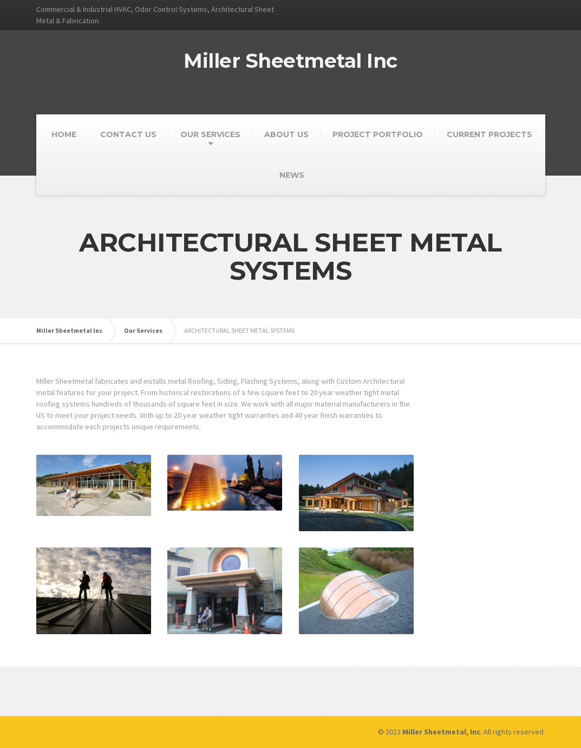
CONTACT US (128, 134)
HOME (63, 134)
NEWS (291, 175)
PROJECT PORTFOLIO (377, 134)
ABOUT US (286, 134)
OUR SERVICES (210, 134)
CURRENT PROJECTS (489, 134)
